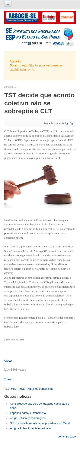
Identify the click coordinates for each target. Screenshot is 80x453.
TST (15, 388)
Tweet (8, 379)
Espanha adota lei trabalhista (28, 413)
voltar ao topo (67, 436)
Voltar (8, 361)
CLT (23, 388)
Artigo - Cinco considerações (27, 418)
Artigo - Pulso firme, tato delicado (30, 428)
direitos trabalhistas (41, 388)
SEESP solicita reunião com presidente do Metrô (40, 423)
